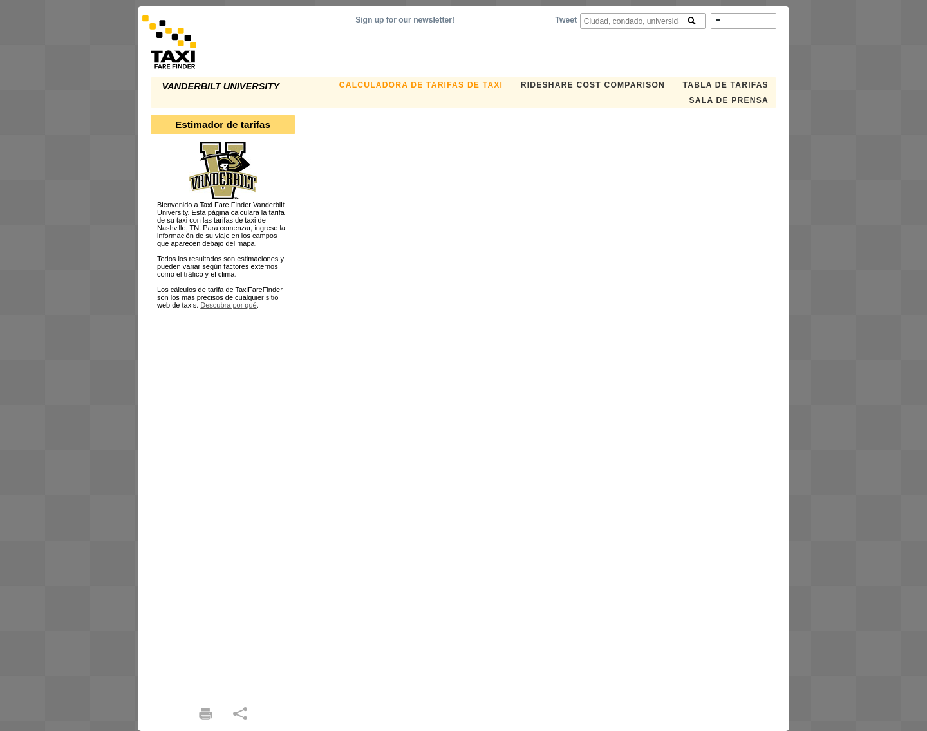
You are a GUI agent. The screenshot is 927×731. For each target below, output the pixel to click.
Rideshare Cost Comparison (593, 84)
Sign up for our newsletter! (404, 19)
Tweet (566, 19)
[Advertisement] (223, 502)
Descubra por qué (228, 305)
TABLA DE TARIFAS (726, 84)
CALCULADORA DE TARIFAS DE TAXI (421, 84)
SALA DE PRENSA (729, 100)
